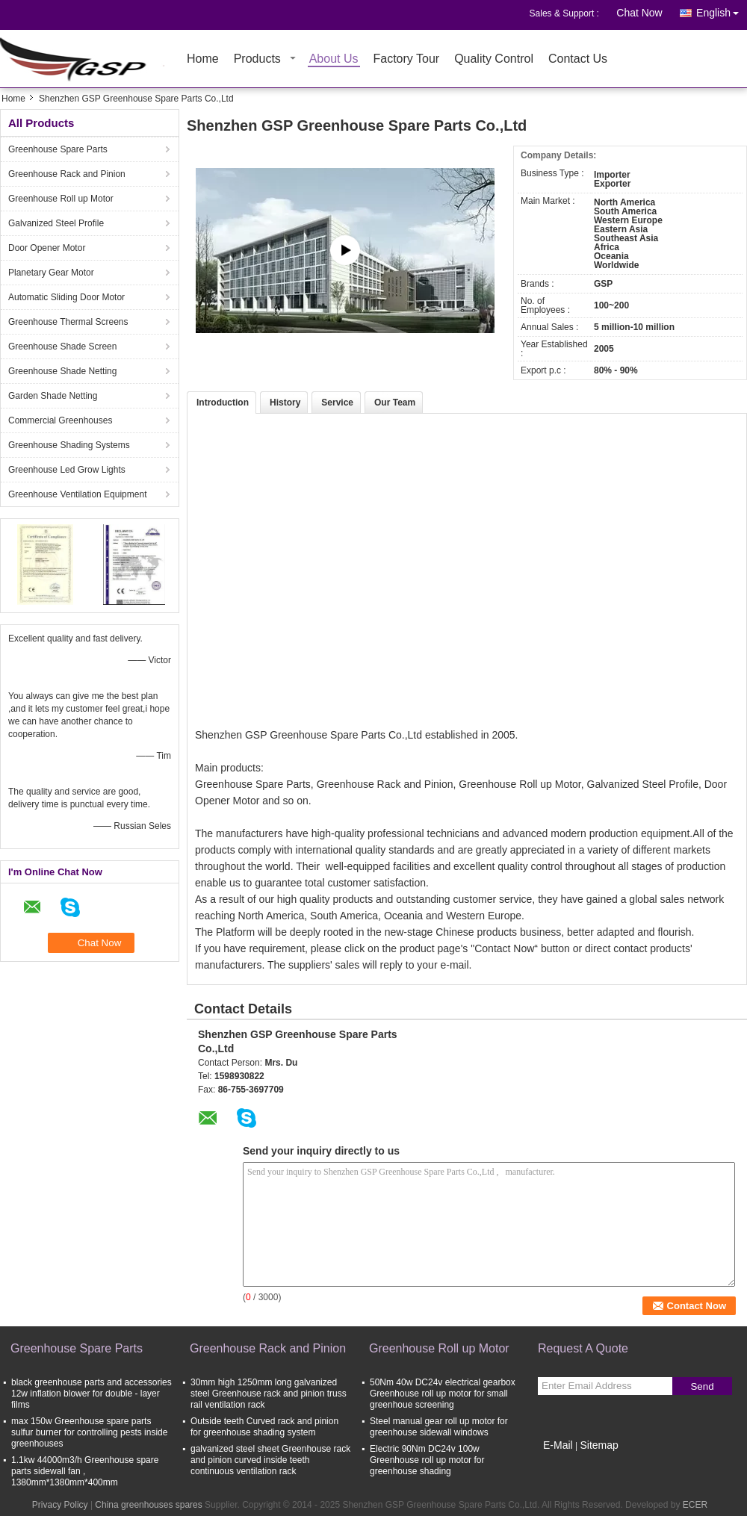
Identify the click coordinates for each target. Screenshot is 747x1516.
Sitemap (599, 1445)
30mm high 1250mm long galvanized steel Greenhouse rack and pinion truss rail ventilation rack (268, 1393)
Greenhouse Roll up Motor (61, 198)
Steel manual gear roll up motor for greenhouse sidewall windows (439, 1427)
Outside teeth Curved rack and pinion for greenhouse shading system (264, 1427)
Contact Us (577, 59)
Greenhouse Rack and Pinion (66, 174)
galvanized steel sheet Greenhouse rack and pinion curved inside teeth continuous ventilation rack (270, 1460)
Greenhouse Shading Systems (69, 445)
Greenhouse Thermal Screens (68, 322)
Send (701, 1386)
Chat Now (639, 13)
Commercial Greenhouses (60, 420)
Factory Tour (407, 59)
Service (337, 402)
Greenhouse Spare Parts (58, 149)
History (285, 402)
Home (203, 59)
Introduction (222, 402)
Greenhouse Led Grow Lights (66, 470)
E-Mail (558, 1445)
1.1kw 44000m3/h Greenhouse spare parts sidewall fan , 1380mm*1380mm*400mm (84, 1471)
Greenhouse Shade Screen (62, 346)
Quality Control (493, 59)
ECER (695, 1505)
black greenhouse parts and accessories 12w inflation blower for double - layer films (91, 1393)
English (721, 10)
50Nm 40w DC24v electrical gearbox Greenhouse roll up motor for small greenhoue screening (442, 1393)
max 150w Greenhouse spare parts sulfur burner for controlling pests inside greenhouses (89, 1432)
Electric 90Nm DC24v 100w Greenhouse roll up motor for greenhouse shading (427, 1460)
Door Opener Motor (46, 248)
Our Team (394, 402)
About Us (334, 59)
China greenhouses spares (148, 1505)
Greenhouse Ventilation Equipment (77, 494)
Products (257, 59)
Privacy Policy (60, 1505)
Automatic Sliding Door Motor (66, 297)
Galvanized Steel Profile (56, 223)
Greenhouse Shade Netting (62, 371)
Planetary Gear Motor (51, 272)
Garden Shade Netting (52, 396)
